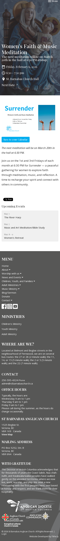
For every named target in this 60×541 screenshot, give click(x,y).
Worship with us (11, 273)
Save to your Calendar (16, 139)
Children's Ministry (12, 323)
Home (5, 265)
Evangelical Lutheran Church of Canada (12, 523)
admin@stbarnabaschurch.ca (17, 383)
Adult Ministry (9, 334)
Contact (7, 300)
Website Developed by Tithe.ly (43, 536)
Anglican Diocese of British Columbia (31, 506)
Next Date (10, 85)
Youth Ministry (9, 329)
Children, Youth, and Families (18, 281)
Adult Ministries (11, 285)
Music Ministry (11, 288)
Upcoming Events (13, 206)
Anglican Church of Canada (13, 517)
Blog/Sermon (9, 292)
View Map (7, 434)
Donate (6, 296)
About (6, 269)
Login (4, 534)
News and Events (12, 277)
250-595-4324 (10, 380)
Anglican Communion (38, 516)
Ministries (13, 316)
